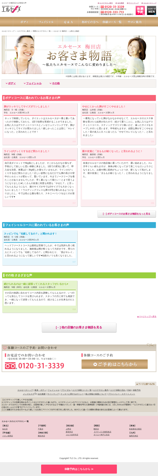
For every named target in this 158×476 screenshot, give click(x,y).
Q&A (129, 390)
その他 (56, 83)
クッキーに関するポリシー (72, 394)
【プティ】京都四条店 (102, 432)
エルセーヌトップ (149, 3)
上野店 (68, 429)
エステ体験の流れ (118, 390)
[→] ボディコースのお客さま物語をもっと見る (126, 213)
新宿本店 (69, 432)
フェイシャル (34, 83)
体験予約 (137, 390)
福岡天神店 (133, 436)
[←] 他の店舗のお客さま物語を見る (79, 327)
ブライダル (66, 390)
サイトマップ (134, 3)
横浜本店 (41, 436)
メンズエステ (29, 394)
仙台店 (5, 429)
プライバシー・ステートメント (121, 394)
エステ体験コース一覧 (82, 390)
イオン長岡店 (7, 436)
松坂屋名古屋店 (135, 429)
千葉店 (40, 429)
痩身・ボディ (40, 390)
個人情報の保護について (96, 394)
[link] (19, 448)
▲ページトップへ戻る (146, 316)
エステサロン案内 (106, 3)
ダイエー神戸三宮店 (101, 435)
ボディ (12, 83)
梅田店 (96, 429)
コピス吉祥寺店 (72, 435)
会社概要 (121, 3)
